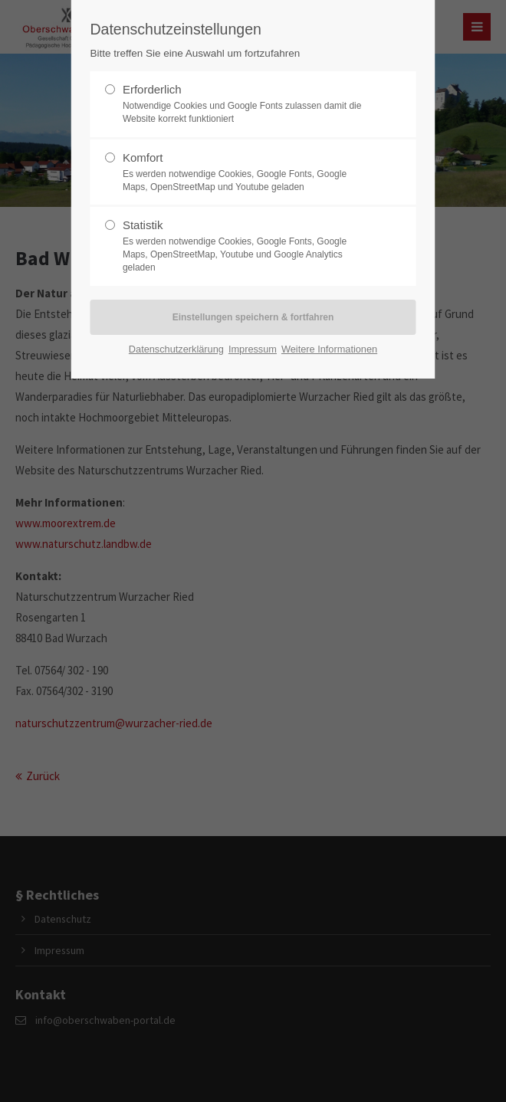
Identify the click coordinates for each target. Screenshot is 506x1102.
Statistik (247, 246)
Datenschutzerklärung (176, 349)
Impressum (252, 349)
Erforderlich (247, 104)
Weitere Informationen (329, 349)
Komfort (247, 172)
